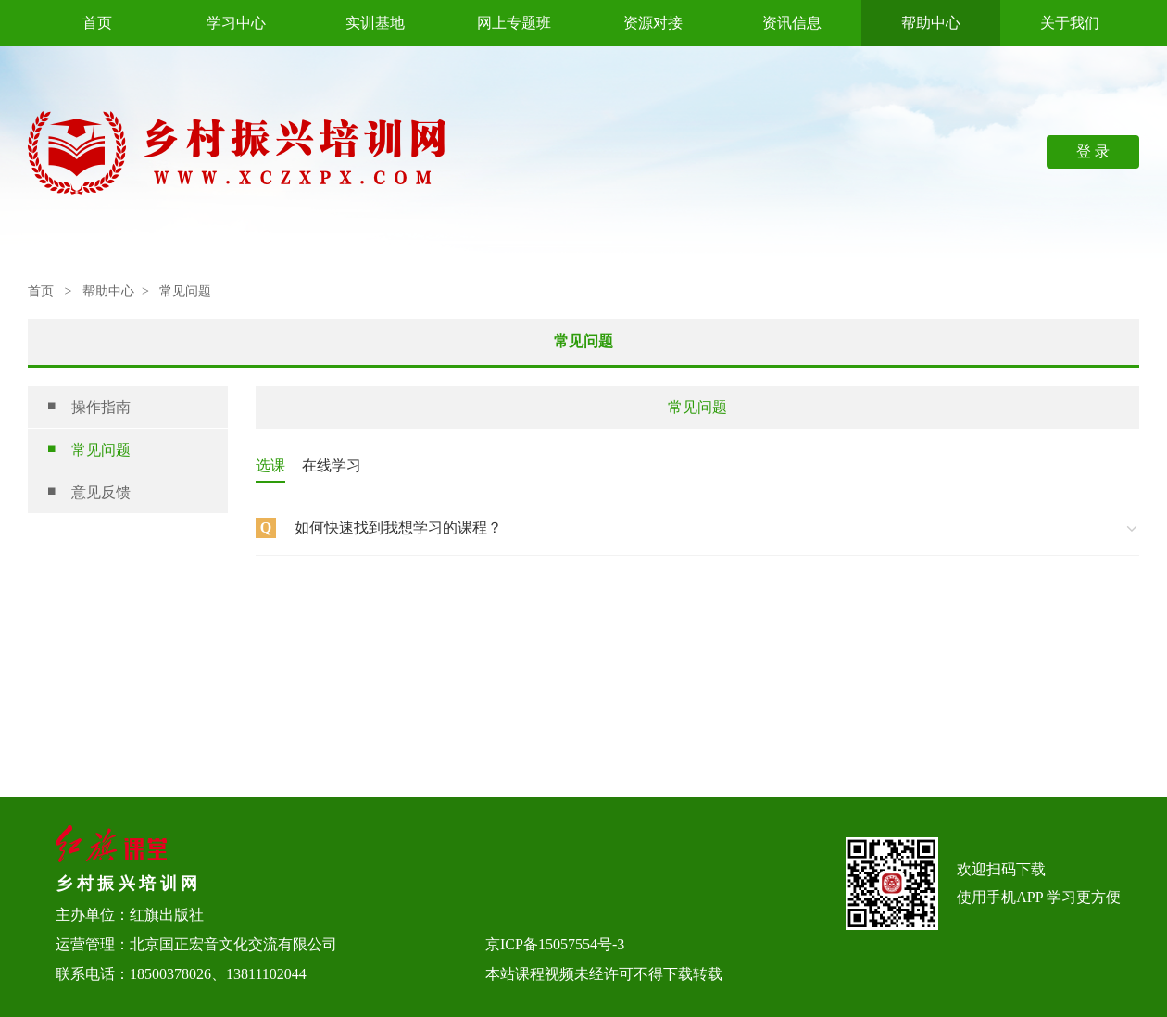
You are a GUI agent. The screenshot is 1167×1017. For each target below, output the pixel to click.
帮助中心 (930, 23)
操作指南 (88, 407)
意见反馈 (88, 492)
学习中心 (236, 23)
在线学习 (331, 465)
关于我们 (1069, 23)
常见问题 (88, 450)
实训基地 (375, 23)
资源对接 (653, 23)
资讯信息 (792, 23)
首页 (97, 23)
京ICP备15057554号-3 (554, 944)
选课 (270, 465)
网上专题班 (514, 23)
